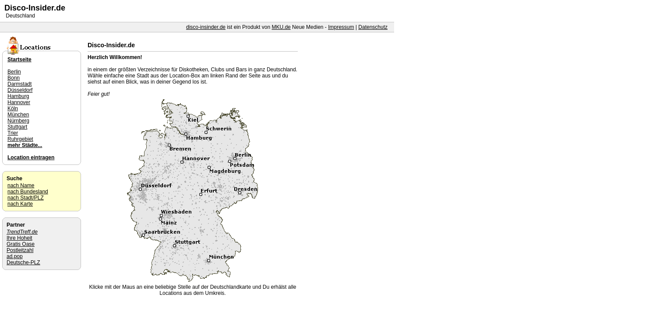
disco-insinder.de (206, 27)
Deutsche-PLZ (23, 262)
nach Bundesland (27, 192)
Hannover (18, 102)
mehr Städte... (24, 145)
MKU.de (281, 27)
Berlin (14, 72)
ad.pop (15, 256)
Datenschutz (373, 27)
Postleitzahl (20, 250)
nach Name (20, 185)
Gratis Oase (21, 244)
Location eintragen (30, 157)
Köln (12, 108)
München (18, 115)
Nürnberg (18, 121)
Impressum (341, 27)
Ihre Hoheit (19, 238)
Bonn (13, 78)
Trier (12, 133)
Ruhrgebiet (20, 139)
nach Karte (20, 204)
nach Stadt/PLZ (25, 198)
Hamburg (18, 96)
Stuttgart (17, 127)
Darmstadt (19, 84)
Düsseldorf (19, 90)
